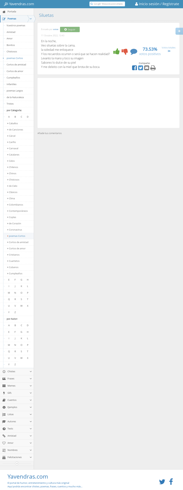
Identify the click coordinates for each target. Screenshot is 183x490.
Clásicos (12, 192)
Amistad (11, 32)
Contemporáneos (18, 210)
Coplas (12, 217)
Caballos (13, 123)
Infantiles (11, 84)
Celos (11, 160)
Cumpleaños (13, 77)
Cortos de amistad (16, 64)
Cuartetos (13, 261)
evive (55, 29)
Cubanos (13, 267)
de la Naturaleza (15, 97)
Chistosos (12, 51)
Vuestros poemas (16, 25)
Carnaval (13, 148)
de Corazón (14, 223)
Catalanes (13, 154)
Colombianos (15, 204)
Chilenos (13, 167)
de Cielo (12, 185)
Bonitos (11, 45)
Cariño (12, 142)
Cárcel (11, 135)
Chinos (12, 173)
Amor (10, 38)
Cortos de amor (15, 71)
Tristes (10, 103)
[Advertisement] (108, 103)
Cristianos (13, 254)
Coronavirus (15, 229)
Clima (11, 198)
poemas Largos (15, 90)
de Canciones (15, 129)
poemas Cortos (12, 58)
